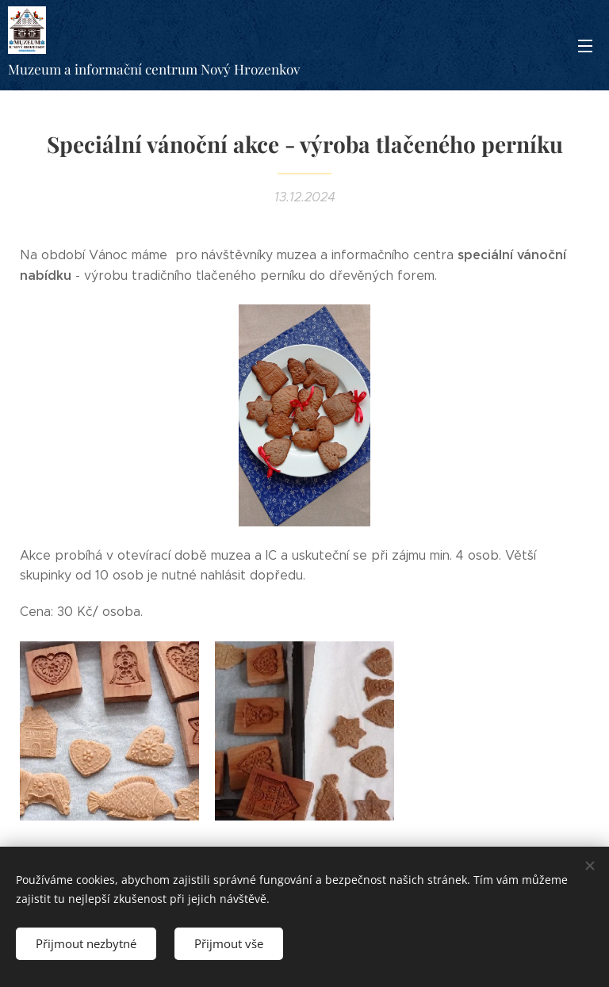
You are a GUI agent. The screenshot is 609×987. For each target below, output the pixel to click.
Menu (585, 46)
